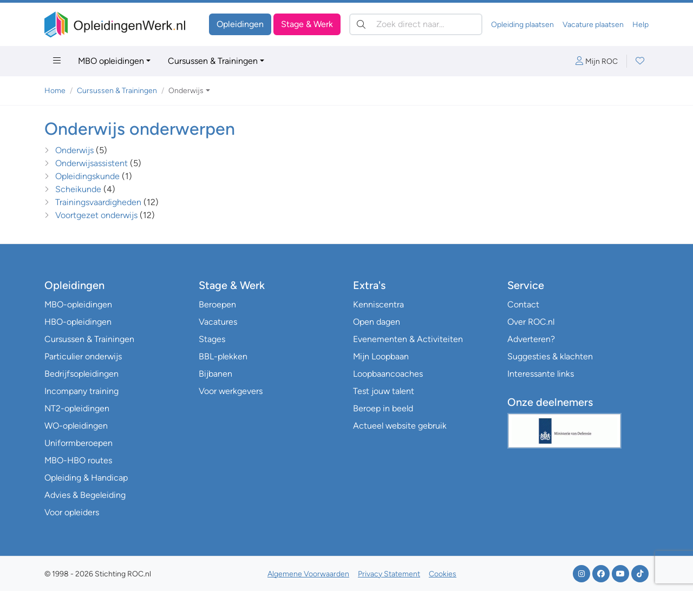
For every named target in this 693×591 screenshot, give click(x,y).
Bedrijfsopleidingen (81, 374)
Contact (523, 304)
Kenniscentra (378, 304)
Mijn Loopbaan (381, 356)
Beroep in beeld (383, 408)
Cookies (442, 574)
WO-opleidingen (76, 426)
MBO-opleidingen (78, 304)
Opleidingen (240, 24)
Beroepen (217, 304)
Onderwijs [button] (186, 90)
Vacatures (218, 322)
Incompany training (81, 391)
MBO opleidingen (111, 61)
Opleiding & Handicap (86, 477)
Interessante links (540, 374)
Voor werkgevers (231, 391)
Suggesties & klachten (550, 356)
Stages (212, 339)
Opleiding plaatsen (522, 24)
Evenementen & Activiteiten (408, 339)
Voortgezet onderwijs (96, 215)
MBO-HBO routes (78, 460)
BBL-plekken (223, 356)
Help (640, 24)
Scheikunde (78, 189)
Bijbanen (215, 374)
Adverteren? (531, 339)
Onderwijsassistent (91, 163)
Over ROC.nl (530, 322)
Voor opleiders (71, 512)
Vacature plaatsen (593, 24)
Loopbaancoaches (388, 374)
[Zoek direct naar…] (415, 24)
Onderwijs (74, 150)
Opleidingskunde (87, 176)
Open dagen (376, 322)
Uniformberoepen (78, 443)
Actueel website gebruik (400, 426)
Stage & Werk (307, 24)
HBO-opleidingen (78, 322)
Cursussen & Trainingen (213, 61)
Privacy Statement (389, 574)
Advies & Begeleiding (85, 495)
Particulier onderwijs (83, 356)
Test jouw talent (383, 391)
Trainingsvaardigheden (98, 202)
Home (55, 90)
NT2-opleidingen (76, 408)
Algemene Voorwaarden (308, 574)
